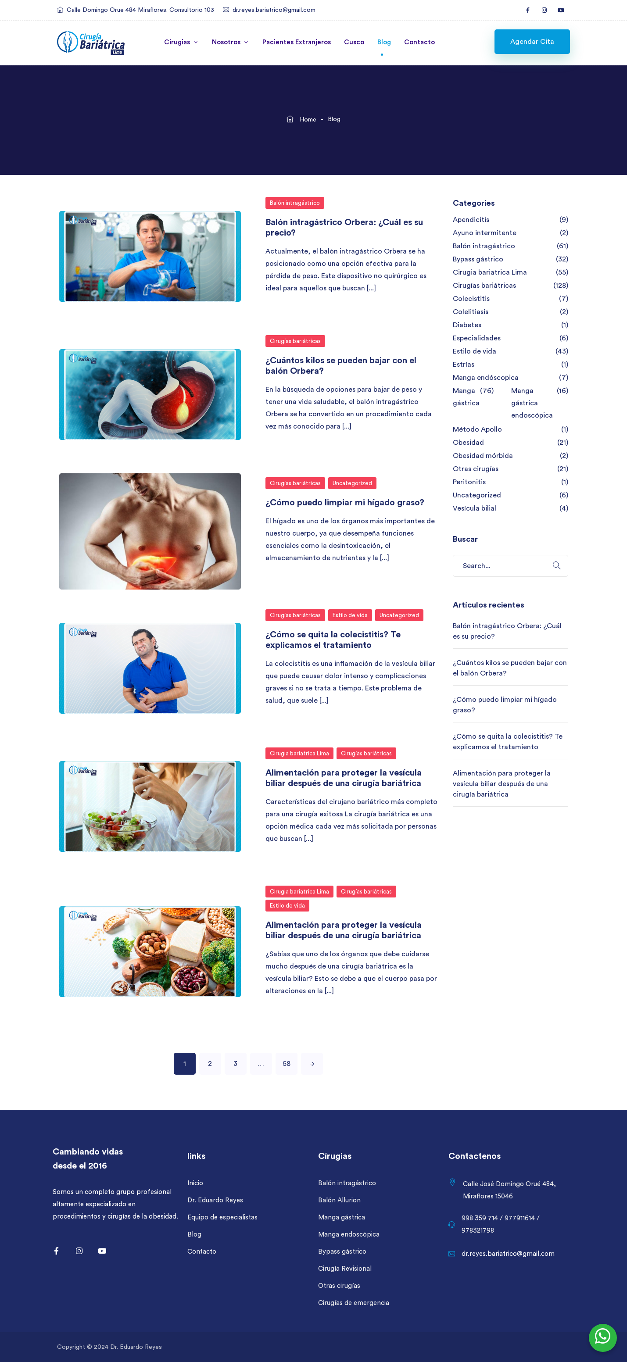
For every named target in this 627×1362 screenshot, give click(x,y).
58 (286, 1063)
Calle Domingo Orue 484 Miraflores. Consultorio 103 (140, 10)
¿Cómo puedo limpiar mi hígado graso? (344, 502)
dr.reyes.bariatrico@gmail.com (274, 10)
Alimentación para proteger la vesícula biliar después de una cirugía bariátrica (502, 784)
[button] (532, 41)
